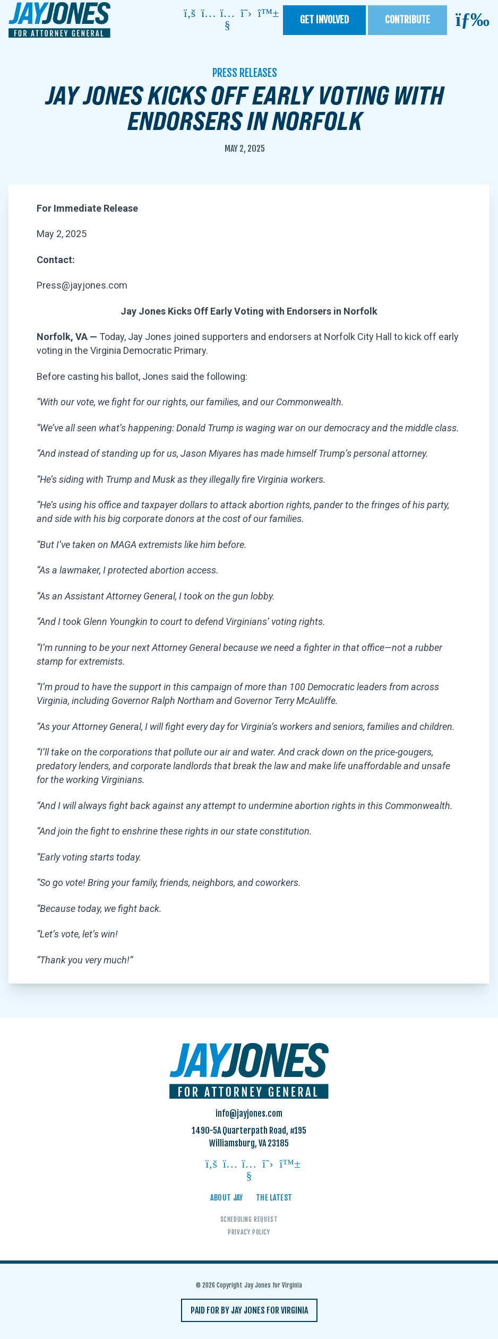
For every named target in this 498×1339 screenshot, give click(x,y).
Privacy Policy (249, 1232)
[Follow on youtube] (227, 19)
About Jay (226, 1197)
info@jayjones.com (249, 1113)
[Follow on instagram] (208, 14)
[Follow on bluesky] (264, 14)
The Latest (274, 1197)
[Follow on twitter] (246, 14)
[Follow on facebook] (189, 14)
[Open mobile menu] (473, 20)
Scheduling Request (249, 1219)
